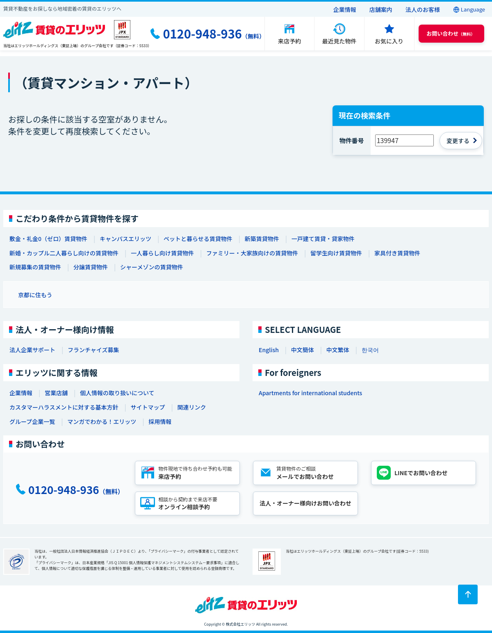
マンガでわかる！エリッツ (101, 421)
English (269, 350)
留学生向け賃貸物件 (336, 253)
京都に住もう (35, 295)
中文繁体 (337, 350)
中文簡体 (302, 350)
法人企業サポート (32, 350)
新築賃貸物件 (262, 239)
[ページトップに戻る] (468, 594)
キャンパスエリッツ (125, 239)
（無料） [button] (450, 33)
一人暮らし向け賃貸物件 (162, 253)
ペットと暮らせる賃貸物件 (198, 239)
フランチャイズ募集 (93, 350)
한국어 (370, 350)
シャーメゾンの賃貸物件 (151, 267)
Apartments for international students (310, 393)
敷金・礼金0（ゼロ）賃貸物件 (48, 239)
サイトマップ (147, 407)
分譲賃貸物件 (90, 267)
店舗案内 (380, 9)
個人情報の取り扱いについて (117, 393)
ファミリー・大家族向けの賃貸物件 (252, 253)
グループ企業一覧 (32, 421)
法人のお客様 (422, 9)
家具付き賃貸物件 (397, 253)
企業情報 (344, 9)
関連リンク (191, 407)
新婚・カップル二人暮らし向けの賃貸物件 (63, 253)
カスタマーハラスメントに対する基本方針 (63, 407)
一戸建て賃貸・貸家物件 (323, 239)
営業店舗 (56, 393)
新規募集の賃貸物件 (35, 267)
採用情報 (159, 421)
